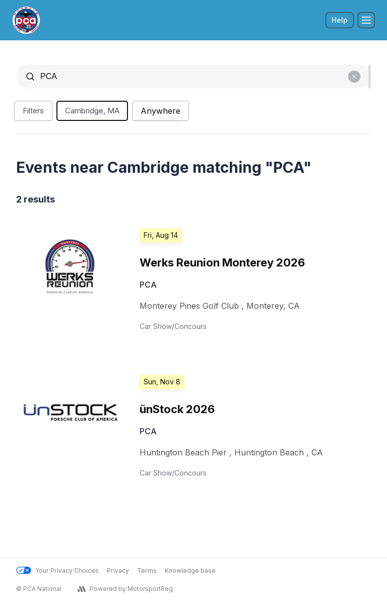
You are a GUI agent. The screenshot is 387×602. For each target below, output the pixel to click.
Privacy (118, 570)
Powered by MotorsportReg (125, 589)
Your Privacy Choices (57, 570)
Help (340, 20)
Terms (147, 570)
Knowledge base (190, 570)
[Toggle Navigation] (366, 20)
